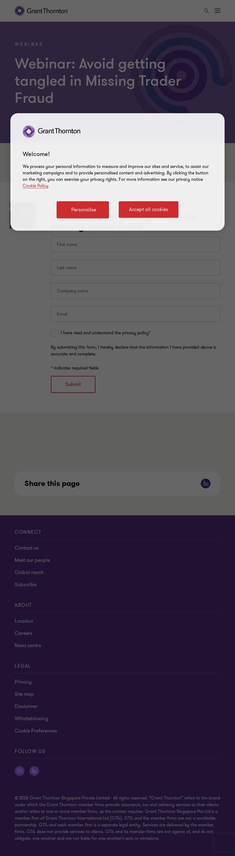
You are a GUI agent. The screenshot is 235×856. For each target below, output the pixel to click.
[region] (117, 172)
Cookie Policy (35, 186)
